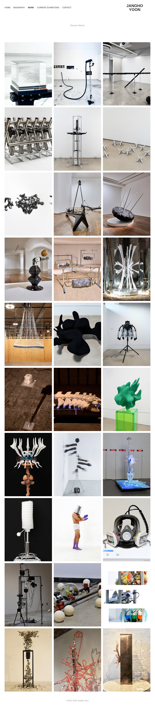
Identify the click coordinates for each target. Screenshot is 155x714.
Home (7, 8)
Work (31, 8)
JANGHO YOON (135, 8)
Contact (66, 8)
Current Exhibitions (48, 8)
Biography (19, 8)
